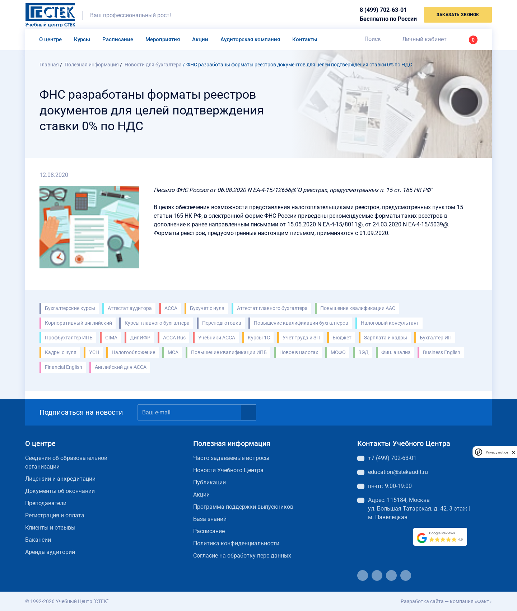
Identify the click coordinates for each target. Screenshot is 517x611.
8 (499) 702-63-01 (383, 9)
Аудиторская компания (250, 39)
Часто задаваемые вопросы (231, 458)
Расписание (117, 39)
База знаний (210, 519)
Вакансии (38, 539)
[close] (513, 452)
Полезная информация (231, 443)
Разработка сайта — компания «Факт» (446, 601)
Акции (200, 39)
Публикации (209, 482)
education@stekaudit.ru (398, 472)
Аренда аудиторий (50, 552)
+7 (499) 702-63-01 (392, 458)
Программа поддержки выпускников (243, 506)
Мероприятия (162, 39)
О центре (50, 39)
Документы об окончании (60, 491)
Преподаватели (45, 503)
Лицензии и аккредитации (60, 478)
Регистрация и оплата (54, 515)
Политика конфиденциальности (236, 543)
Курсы (82, 39)
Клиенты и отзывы (50, 527)
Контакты (304, 39)
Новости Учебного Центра (228, 470)
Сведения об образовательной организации (66, 462)
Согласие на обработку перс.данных (242, 555)
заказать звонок (458, 14)
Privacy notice (497, 452)
